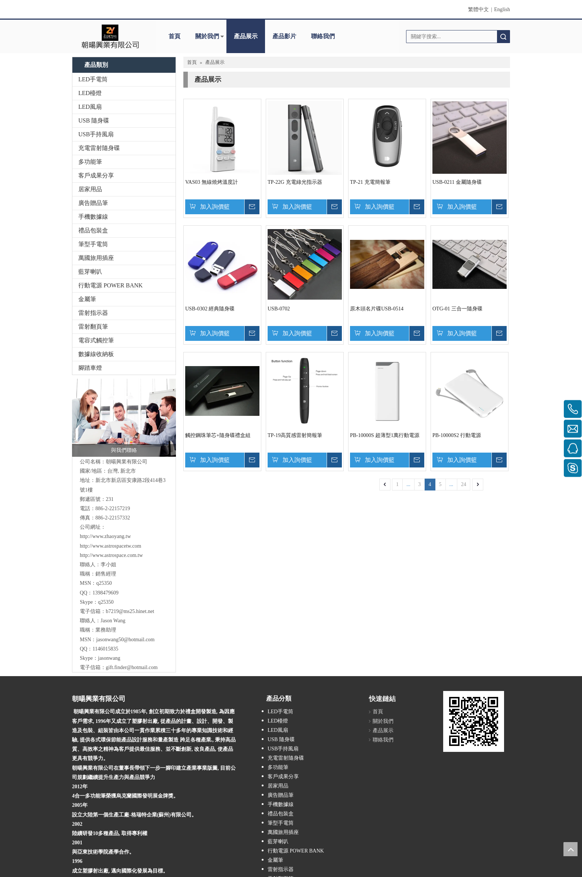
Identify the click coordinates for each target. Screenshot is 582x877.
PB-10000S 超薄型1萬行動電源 (384, 435)
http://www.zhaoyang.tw (105, 536)
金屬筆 (87, 299)
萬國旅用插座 (96, 258)
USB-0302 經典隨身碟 (210, 309)
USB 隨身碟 (93, 120)
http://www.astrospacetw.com (110, 546)
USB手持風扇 (96, 134)
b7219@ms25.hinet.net (130, 611)
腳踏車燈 (90, 368)
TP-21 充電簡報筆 (370, 182)
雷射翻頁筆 (93, 326)
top (570, 849)
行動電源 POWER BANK (110, 285)
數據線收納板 (96, 354)
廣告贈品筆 (93, 203)
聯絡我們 (323, 36)
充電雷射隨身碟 (99, 148)
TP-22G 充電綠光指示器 (295, 182)
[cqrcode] (449, 697)
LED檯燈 (90, 93)
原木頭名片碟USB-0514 (376, 309)
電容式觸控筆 (96, 340)
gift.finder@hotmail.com (132, 667)
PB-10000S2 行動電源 (456, 435)
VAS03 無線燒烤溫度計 (211, 182)
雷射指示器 (93, 313)
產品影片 (284, 36)
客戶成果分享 (96, 175)
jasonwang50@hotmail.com (125, 639)
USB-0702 (279, 309)
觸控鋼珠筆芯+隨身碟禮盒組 (218, 435)
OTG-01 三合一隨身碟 (457, 309)
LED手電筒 (93, 79)
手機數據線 (93, 216)
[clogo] (110, 36)
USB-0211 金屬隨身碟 (457, 182)
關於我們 (207, 36)
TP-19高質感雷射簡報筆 (295, 435)
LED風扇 (90, 107)
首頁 (174, 36)
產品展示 (246, 36)
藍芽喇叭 (90, 271)
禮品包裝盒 (93, 230)
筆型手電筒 (93, 244)
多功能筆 (90, 162)
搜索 (503, 36)
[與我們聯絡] (124, 418)
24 (463, 484)
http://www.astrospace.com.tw (111, 555)
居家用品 (90, 189)
